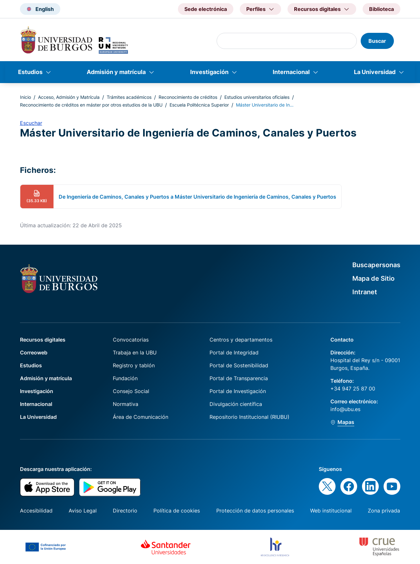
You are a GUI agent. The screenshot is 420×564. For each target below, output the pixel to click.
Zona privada (384, 510)
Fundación (125, 378)
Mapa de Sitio (373, 278)
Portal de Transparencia (239, 378)
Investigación (209, 72)
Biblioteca (381, 9)
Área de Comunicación (140, 417)
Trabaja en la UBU (135, 352)
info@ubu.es (345, 409)
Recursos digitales (42, 339)
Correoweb (33, 352)
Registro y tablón (134, 365)
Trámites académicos (129, 97)
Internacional (291, 72)
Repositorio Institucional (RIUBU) (249, 417)
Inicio (25, 97)
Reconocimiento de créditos (188, 97)
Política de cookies (176, 510)
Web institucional (331, 510)
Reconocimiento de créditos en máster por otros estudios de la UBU (91, 105)
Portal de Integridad (234, 352)
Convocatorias (131, 339)
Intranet (364, 292)
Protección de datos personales (255, 510)
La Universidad (375, 72)
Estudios (30, 72)
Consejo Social (131, 391)
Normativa (125, 404)
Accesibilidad (36, 510)
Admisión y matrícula (116, 72)
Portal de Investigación (238, 391)
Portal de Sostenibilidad (239, 365)
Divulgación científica (236, 404)
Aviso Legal (83, 510)
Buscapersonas (376, 265)
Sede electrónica (205, 9)
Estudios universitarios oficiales (256, 97)
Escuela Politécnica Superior (199, 105)
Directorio (125, 510)
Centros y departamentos (241, 339)
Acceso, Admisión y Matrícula (69, 97)
